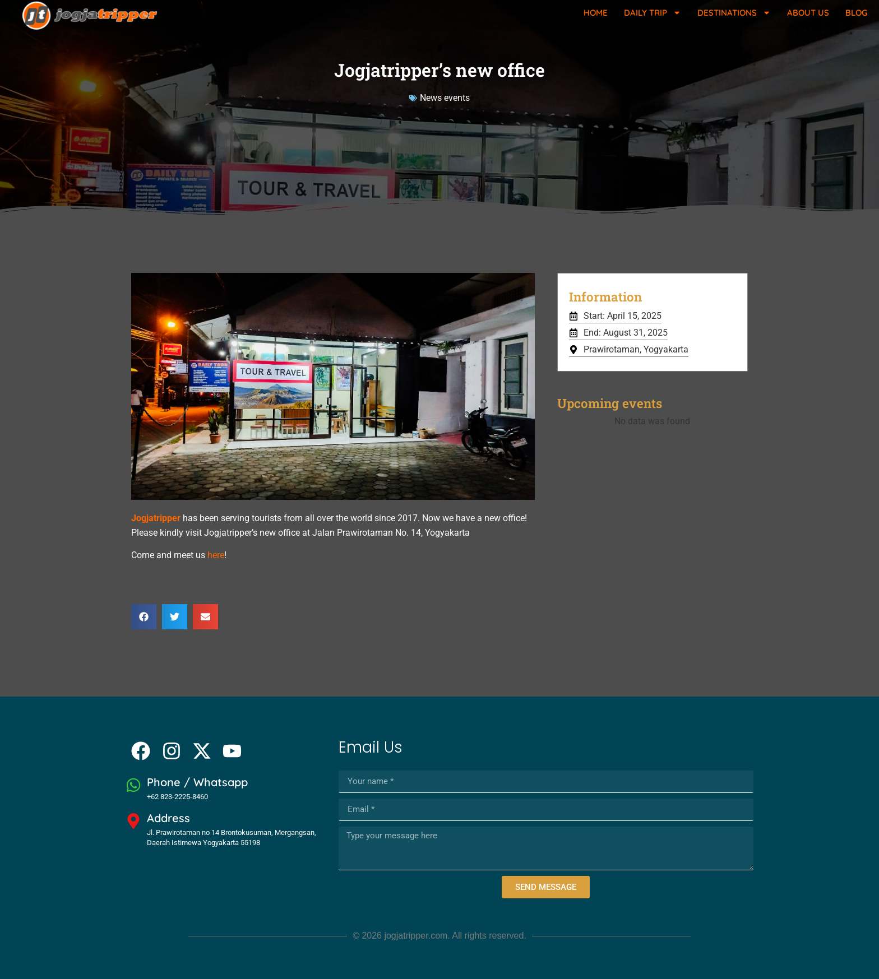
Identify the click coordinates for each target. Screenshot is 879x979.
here (215, 555)
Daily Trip (652, 12)
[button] (143, 616)
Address (168, 818)
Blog (856, 12)
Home (596, 12)
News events (445, 97)
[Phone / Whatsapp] (133, 785)
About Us (808, 12)
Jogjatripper (156, 518)
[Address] (133, 821)
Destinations (734, 12)
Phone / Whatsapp (197, 782)
